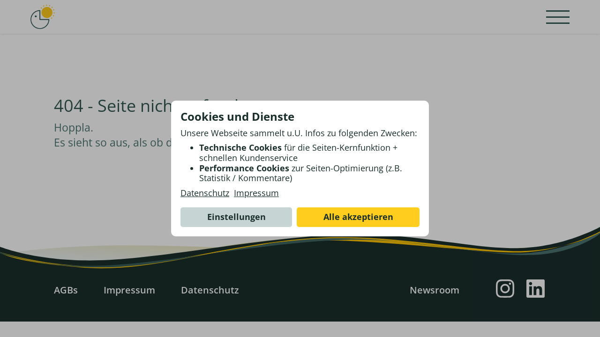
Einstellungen (236, 216)
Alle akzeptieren (358, 216)
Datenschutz (204, 193)
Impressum (256, 193)
